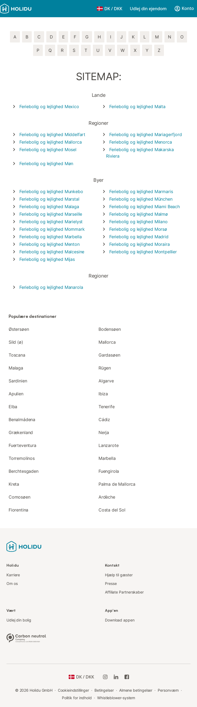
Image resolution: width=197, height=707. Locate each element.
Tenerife (107, 406)
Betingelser (104, 690)
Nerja (104, 432)
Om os (12, 583)
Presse (111, 583)
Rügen (105, 368)
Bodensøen (110, 329)
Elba (13, 406)
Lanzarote (108, 445)
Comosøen (19, 497)
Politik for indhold (77, 697)
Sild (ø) (16, 342)
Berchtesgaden (23, 471)
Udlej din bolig (18, 620)
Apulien (16, 393)
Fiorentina (18, 510)
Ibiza (103, 393)
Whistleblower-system (116, 697)
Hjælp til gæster (119, 575)
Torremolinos (22, 458)
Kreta (14, 484)
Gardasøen (109, 355)
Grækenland (21, 432)
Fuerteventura (22, 445)
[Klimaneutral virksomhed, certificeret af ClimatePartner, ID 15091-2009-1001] (26, 637)
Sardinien (18, 380)
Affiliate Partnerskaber (124, 592)
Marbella (107, 458)
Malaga (16, 368)
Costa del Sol (112, 510)
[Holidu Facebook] (127, 677)
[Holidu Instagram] (105, 677)
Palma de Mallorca (117, 484)
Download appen (120, 620)
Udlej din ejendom (148, 9)
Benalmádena (22, 419)
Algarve (106, 380)
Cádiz (104, 419)
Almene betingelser (136, 690)
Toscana (17, 355)
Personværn (168, 690)
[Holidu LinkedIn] (116, 677)
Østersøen (19, 329)
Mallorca (107, 342)
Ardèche (107, 497)
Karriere (13, 575)
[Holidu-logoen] (26, 8)
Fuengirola (109, 471)
